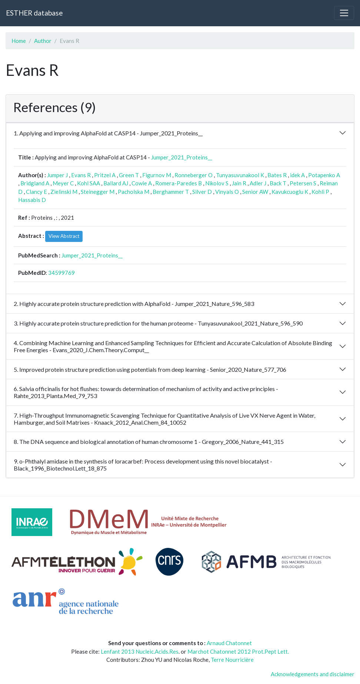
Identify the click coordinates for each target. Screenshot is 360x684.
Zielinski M (63, 191)
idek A (297, 175)
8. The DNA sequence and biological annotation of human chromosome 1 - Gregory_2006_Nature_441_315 (149, 441)
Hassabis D (32, 199)
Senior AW (255, 191)
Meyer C (63, 183)
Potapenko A (324, 175)
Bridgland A (34, 183)
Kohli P (320, 191)
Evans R (81, 175)
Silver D (202, 191)
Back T (278, 183)
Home (18, 40)
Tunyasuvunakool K (240, 175)
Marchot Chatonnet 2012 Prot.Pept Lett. (238, 651)
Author (42, 40)
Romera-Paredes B (178, 183)
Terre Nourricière (232, 659)
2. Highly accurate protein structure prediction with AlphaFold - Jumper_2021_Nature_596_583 (134, 303)
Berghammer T (171, 191)
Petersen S (303, 183)
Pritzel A (105, 175)
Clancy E (36, 191)
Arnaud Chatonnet (229, 643)
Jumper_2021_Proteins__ (181, 157)
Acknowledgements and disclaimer (312, 674)
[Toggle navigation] (344, 13)
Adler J (258, 183)
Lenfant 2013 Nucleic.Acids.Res (140, 651)
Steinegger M (97, 191)
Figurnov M (156, 175)
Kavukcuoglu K (289, 191)
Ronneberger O (193, 175)
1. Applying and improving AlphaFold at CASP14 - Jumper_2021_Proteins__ (108, 133)
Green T (129, 175)
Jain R (239, 183)
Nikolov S (217, 183)
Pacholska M (133, 191)
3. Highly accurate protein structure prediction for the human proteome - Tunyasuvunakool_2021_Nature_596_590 (158, 323)
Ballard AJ (115, 183)
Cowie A (141, 183)
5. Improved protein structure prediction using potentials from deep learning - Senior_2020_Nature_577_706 (150, 369)
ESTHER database (34, 13)
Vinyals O (227, 191)
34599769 (61, 272)
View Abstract (64, 236)
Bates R (277, 175)
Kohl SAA (88, 183)
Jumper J (57, 175)
